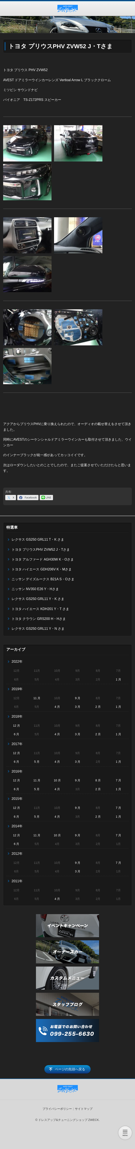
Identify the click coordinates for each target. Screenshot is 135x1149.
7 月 (118, 780)
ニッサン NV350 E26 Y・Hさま (35, 589)
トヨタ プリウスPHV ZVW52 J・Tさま (41, 549)
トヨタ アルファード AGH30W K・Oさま (43, 559)
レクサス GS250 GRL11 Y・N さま (38, 628)
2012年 (17, 853)
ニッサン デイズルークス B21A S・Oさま (43, 579)
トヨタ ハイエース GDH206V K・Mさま (42, 569)
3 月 (77, 706)
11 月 (36, 698)
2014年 (17, 826)
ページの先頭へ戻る (70, 1069)
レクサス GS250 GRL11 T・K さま (38, 539)
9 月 (77, 698)
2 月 (98, 706)
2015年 (17, 798)
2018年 (17, 716)
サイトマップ (84, 1108)
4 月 (57, 706)
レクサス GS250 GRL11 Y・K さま (38, 599)
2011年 (17, 881)
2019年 (17, 689)
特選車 (12, 527)
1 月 (118, 679)
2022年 (17, 661)
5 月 (37, 761)
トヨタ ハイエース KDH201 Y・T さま (40, 609)
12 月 (16, 725)
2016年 (17, 771)
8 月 (98, 780)
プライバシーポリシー (57, 1108)
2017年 (17, 744)
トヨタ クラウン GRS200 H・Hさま (39, 619)
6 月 (16, 734)
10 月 (57, 780)
